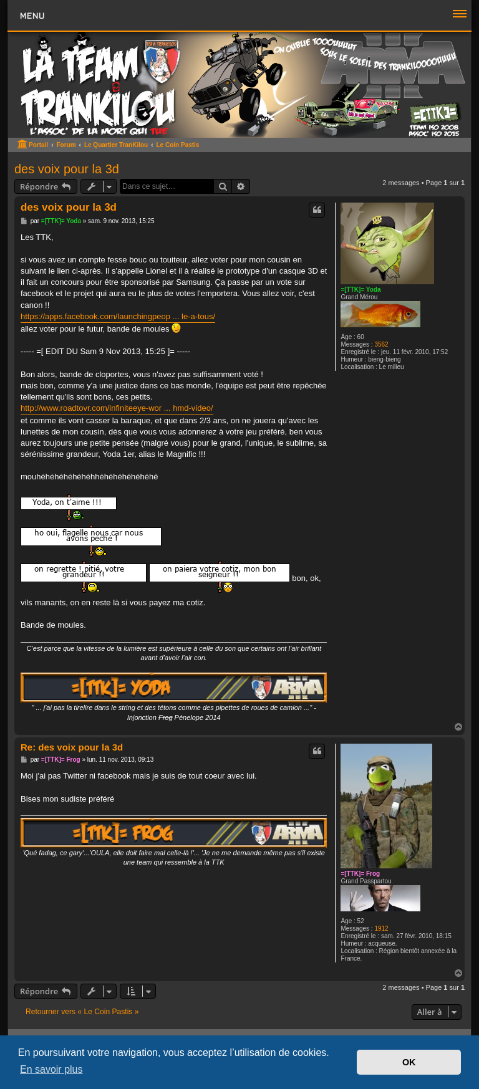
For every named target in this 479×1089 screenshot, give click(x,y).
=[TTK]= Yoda (360, 289)
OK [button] (409, 1062)
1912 (381, 928)
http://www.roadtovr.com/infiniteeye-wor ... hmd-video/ (117, 408)
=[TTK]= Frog (360, 873)
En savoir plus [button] (51, 1069)
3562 (381, 344)
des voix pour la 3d (66, 169)
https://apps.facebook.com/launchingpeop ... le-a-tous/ (118, 316)
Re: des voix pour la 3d (72, 747)
